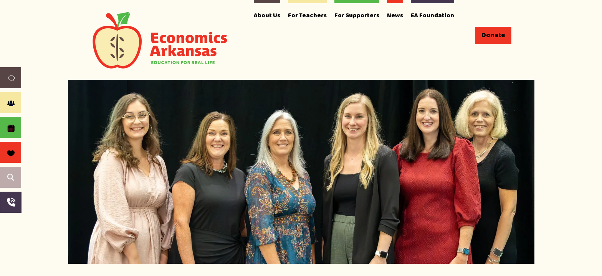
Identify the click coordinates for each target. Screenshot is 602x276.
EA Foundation (432, 15)
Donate (493, 35)
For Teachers (307, 15)
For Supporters (356, 15)
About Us (267, 15)
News (395, 15)
